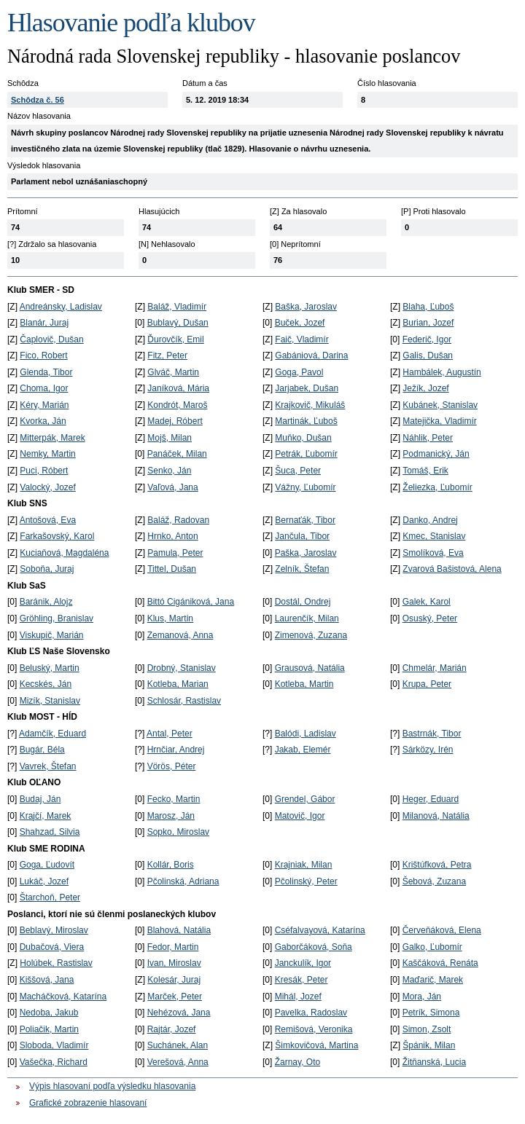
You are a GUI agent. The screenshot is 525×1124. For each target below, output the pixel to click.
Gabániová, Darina (311, 355)
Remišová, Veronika (314, 1029)
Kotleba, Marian (178, 684)
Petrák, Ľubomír (306, 454)
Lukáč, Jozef (44, 881)
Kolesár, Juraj (174, 980)
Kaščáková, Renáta (440, 963)
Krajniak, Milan (303, 865)
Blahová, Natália (179, 930)
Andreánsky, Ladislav (61, 307)
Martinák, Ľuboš (306, 421)
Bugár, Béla (42, 749)
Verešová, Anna (178, 1062)
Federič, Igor (426, 339)
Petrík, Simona (431, 1012)
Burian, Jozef (428, 323)
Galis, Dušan (427, 355)
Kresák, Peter (301, 980)
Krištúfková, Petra (437, 865)
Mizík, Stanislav (50, 701)
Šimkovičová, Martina (316, 1045)
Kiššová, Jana (47, 980)
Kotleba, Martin (304, 684)
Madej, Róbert (174, 421)
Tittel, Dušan (171, 569)
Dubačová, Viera (52, 947)
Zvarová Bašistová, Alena (451, 569)
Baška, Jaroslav (306, 307)
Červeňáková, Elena (441, 930)
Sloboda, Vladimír (54, 1045)
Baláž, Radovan (178, 520)
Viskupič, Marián (52, 635)
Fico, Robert (43, 355)
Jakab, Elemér (303, 749)
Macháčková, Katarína (63, 996)
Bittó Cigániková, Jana (190, 602)
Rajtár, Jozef (171, 1029)
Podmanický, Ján (435, 454)
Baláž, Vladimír (176, 307)
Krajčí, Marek (45, 816)
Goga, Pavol (299, 372)
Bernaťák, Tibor (305, 520)
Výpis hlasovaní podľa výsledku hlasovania (112, 1086)
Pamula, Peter (175, 553)
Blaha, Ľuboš (428, 307)
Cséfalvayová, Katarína (320, 930)
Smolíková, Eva (432, 553)
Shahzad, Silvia (50, 832)
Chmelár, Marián (434, 668)
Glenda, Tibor (46, 372)
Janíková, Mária (178, 388)
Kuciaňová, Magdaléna (64, 553)
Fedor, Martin (173, 947)
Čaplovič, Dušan (51, 339)
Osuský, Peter (429, 618)
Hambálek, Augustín (441, 372)
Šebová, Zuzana (434, 881)
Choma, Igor (44, 388)
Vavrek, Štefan (48, 766)
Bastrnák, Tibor (432, 733)
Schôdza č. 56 (37, 99)
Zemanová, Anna (180, 635)
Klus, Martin (170, 618)
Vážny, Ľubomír (305, 487)
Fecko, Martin (174, 799)
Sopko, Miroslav (178, 832)
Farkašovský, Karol (57, 536)
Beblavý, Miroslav (54, 930)
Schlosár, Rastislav (184, 701)
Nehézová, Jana (179, 1012)
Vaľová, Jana (172, 487)
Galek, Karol (426, 602)
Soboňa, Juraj (47, 569)
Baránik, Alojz (46, 602)
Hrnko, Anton (172, 536)
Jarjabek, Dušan (306, 388)
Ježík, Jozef (425, 388)
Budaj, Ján (40, 799)
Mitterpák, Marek (52, 438)
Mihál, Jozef (298, 996)
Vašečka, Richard (54, 1062)
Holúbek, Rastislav (56, 963)
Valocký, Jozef (47, 487)
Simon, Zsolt (426, 1029)
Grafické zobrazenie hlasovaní (88, 1103)
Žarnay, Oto (297, 1062)
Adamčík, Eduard (52, 733)
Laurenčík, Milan (307, 618)
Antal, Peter (169, 733)
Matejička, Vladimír (439, 421)
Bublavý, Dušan (178, 323)
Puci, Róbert (44, 470)
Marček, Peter (174, 996)
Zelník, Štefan (302, 569)
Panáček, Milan (177, 454)
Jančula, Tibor (302, 536)
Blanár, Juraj (44, 323)
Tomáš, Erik (425, 470)
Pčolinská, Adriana (183, 881)
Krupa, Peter (426, 684)
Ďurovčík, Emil (175, 339)
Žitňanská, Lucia (434, 1062)
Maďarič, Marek (432, 980)
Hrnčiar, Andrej (176, 749)
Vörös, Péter (171, 766)
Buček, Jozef (300, 323)
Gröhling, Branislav (56, 618)
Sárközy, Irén (428, 749)
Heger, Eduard (430, 799)
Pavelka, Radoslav (311, 1012)
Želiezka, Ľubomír (437, 487)
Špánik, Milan (428, 1045)
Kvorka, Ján (43, 421)
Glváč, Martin (173, 372)
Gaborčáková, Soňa (313, 947)
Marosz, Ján (171, 816)
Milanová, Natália (436, 816)
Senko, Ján (169, 470)
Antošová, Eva (48, 520)
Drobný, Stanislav (181, 668)
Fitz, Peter (167, 355)
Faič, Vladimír (301, 339)
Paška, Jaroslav (306, 553)
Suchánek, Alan (177, 1045)
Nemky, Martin (47, 454)
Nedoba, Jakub (49, 1012)
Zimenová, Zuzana (311, 635)
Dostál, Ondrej (303, 602)
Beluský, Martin (49, 668)
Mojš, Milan (169, 438)
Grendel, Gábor (305, 799)
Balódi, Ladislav (305, 733)
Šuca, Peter (298, 470)
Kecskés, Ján (45, 684)
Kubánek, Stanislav (440, 405)
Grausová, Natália (310, 668)
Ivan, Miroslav (174, 963)
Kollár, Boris (170, 865)
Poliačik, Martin (49, 1029)
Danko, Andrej (429, 520)
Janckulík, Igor (303, 963)
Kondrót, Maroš (177, 405)
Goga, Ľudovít (47, 865)
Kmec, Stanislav (433, 536)
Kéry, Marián (44, 405)
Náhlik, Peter (427, 438)
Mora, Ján (421, 996)
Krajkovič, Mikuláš (310, 405)
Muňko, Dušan (303, 438)
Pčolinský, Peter (306, 881)
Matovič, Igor (300, 816)
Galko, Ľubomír (432, 947)
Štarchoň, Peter (50, 897)
